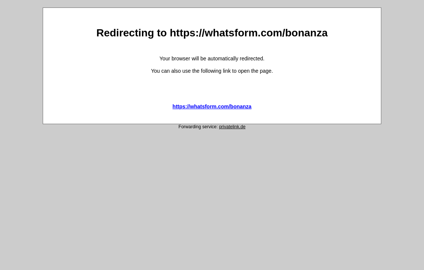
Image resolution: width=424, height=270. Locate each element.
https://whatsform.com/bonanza (212, 107)
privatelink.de (232, 126)
